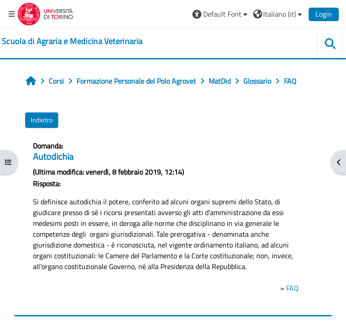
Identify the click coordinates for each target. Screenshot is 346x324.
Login (323, 14)
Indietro (42, 120)
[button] (221, 14)
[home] (72, 41)
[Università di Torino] (45, 13)
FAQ (292, 288)
